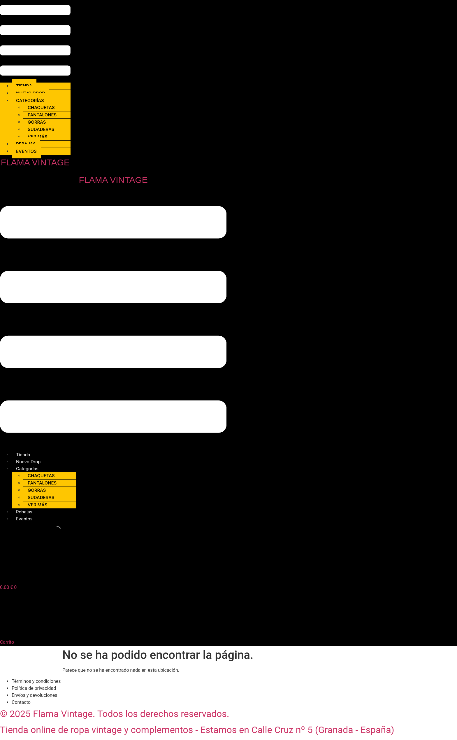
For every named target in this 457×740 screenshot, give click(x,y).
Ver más (37, 505)
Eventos (26, 151)
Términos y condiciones (36, 681)
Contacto (21, 702)
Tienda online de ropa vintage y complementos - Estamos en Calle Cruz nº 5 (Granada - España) (197, 729)
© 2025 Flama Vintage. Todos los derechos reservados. (114, 713)
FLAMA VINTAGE (35, 162)
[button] (35, 41)
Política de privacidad (34, 688)
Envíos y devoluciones (34, 695)
